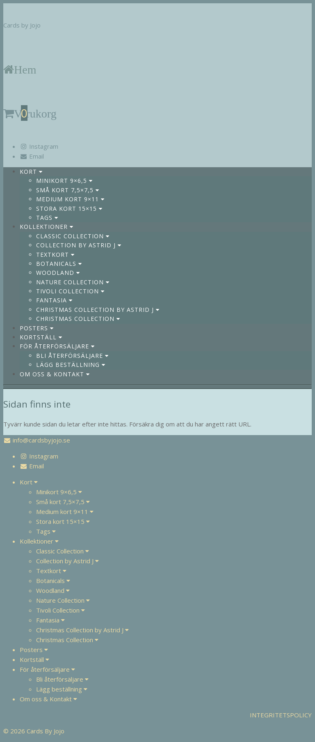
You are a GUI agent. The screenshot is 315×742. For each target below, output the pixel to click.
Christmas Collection (78, 319)
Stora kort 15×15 (69, 208)
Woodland (58, 273)
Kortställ (41, 337)
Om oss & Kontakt (55, 374)
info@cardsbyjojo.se (41, 440)
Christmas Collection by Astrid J (98, 309)
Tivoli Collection (70, 291)
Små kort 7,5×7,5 (67, 190)
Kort (31, 171)
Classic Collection (73, 236)
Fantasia (54, 300)
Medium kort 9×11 (70, 199)
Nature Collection (73, 282)
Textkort (55, 254)
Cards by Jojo (22, 25)
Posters (37, 328)
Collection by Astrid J (78, 245)
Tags (47, 217)
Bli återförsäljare (72, 355)
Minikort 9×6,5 (64, 180)
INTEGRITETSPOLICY (281, 715)
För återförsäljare (57, 346)
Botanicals (59, 263)
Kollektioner (46, 226)
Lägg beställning (70, 365)
